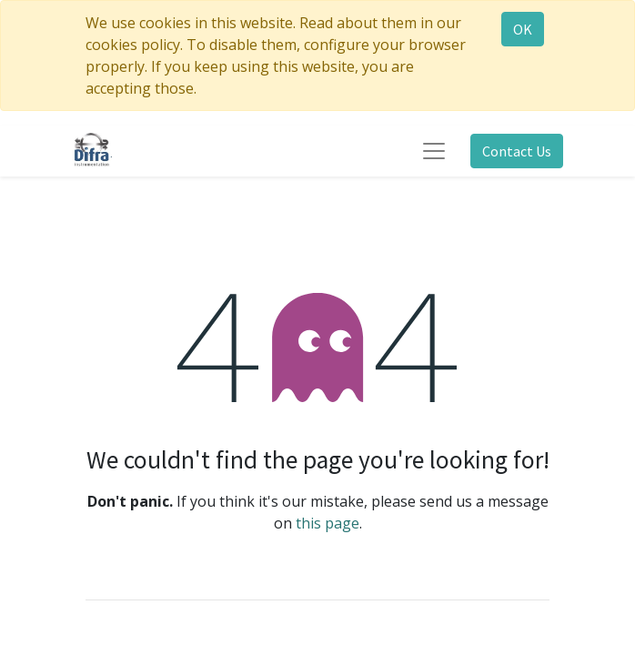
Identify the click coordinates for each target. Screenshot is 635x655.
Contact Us (516, 151)
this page (327, 523)
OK (522, 29)
